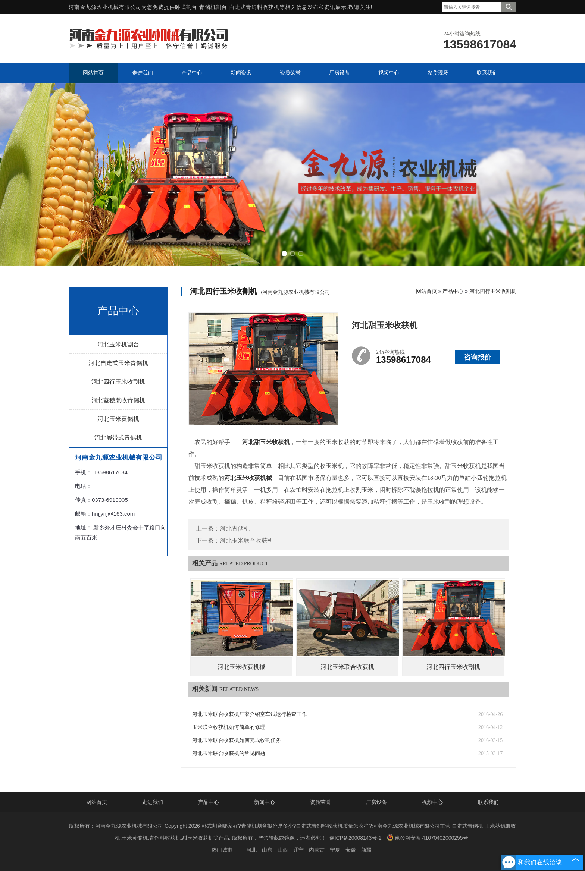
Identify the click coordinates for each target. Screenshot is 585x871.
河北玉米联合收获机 (246, 540)
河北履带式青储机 (118, 437)
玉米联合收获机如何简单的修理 (228, 727)
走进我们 (152, 802)
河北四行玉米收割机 (118, 381)
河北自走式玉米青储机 (118, 363)
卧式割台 (186, 7)
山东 (267, 850)
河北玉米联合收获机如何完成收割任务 (236, 740)
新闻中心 (264, 802)
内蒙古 (317, 850)
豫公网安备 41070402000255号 (427, 837)
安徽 (350, 850)
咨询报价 (477, 357)
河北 (251, 850)
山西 (283, 850)
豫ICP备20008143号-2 (355, 838)
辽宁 (298, 850)
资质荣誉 (320, 802)
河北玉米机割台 (118, 344)
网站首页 (426, 291)
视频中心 (432, 802)
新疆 (366, 850)
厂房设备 (376, 802)
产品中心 (452, 291)
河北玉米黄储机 (118, 419)
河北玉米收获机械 (241, 667)
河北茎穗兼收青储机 (118, 400)
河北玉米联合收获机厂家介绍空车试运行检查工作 (249, 714)
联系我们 (488, 802)
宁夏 (335, 850)
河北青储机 (235, 528)
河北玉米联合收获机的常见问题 (228, 753)
